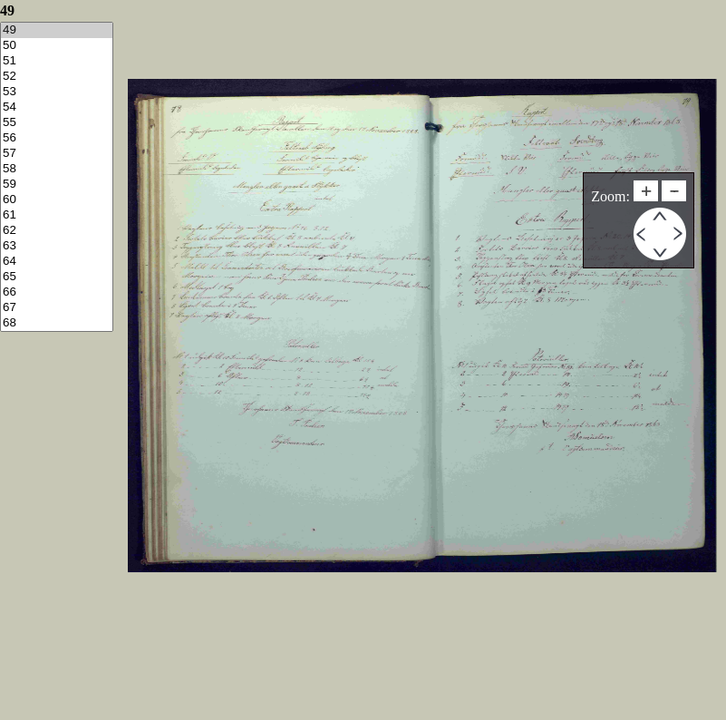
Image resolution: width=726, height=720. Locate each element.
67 (56, 308)
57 (56, 153)
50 (56, 46)
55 (56, 123)
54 (56, 107)
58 (56, 169)
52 (56, 76)
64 (56, 261)
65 (56, 277)
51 (56, 61)
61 (56, 215)
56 (56, 138)
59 (56, 184)
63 (56, 246)
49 (56, 30)
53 (56, 92)
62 (56, 230)
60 (56, 200)
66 (56, 292)
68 (56, 323)
